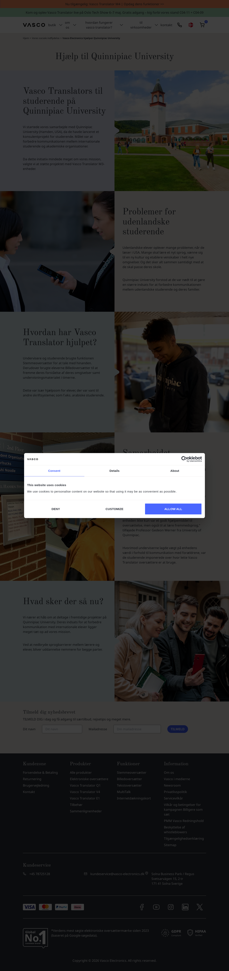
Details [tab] (114, 470)
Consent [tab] (54, 470)
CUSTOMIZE (115, 508)
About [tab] (174, 470)
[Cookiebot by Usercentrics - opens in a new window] (184, 459)
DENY (55, 508)
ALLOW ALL (173, 508)
